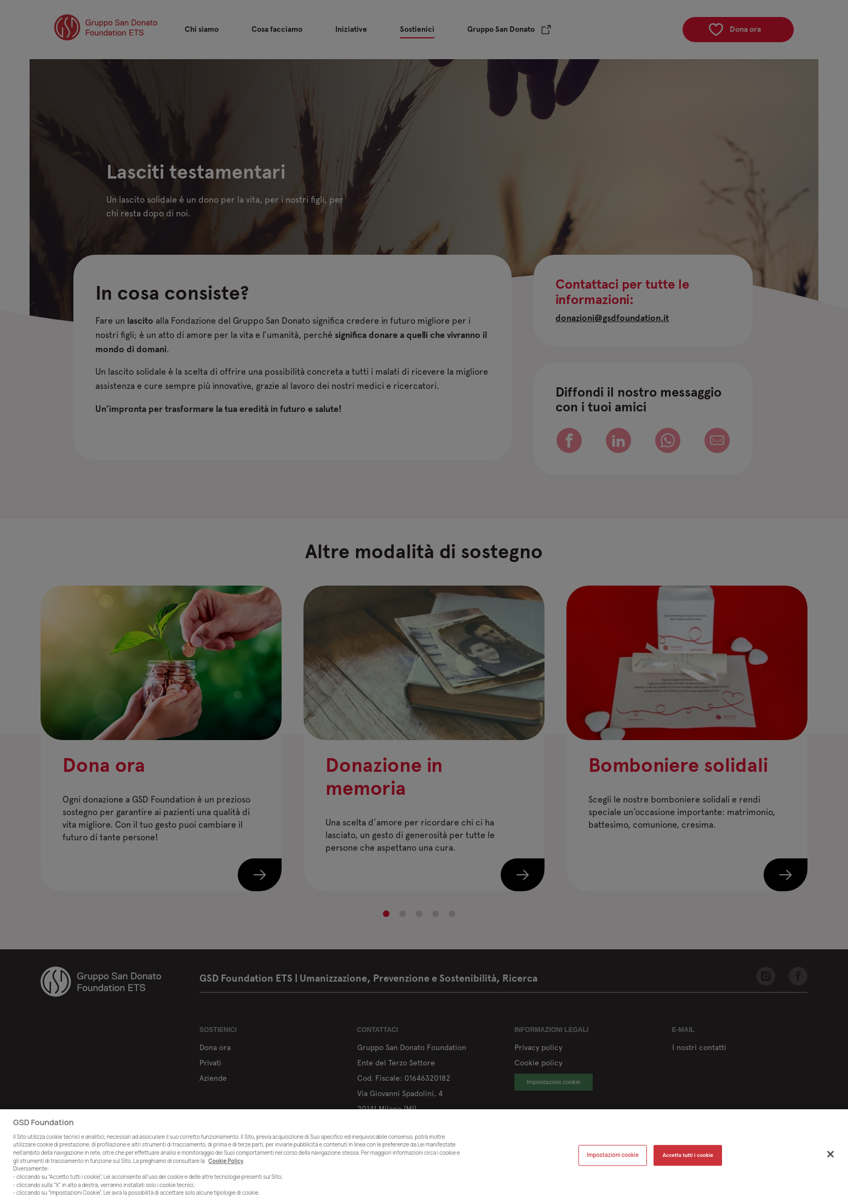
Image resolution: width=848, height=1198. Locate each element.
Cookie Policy (226, 1169)
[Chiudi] (830, 1163)
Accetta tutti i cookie (687, 1164)
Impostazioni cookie (613, 1164)
